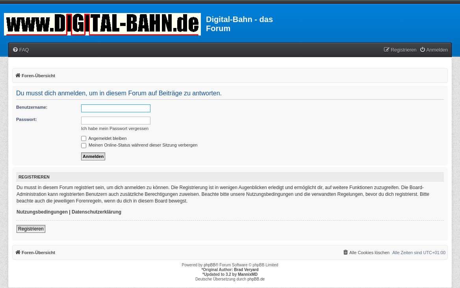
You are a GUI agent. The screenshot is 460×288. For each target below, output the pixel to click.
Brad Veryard (246, 270)
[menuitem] (20, 50)
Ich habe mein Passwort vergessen (114, 128)
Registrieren (31, 229)
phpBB (209, 265)
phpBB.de (256, 279)
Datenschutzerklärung (96, 212)
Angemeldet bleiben (104, 138)
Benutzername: (31, 107)
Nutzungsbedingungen (42, 212)
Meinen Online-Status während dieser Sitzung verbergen (139, 145)
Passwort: (26, 119)
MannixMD (248, 274)
